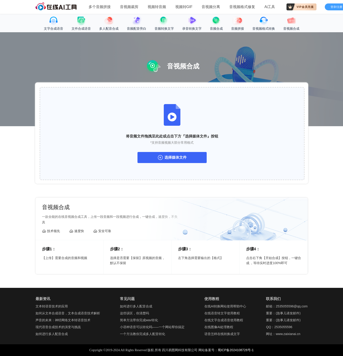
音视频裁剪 (129, 7)
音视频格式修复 (242, 7)
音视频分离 (211, 7)
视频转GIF (184, 7)
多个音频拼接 (100, 7)
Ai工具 (269, 7)
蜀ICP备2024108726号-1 (236, 350)
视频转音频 (157, 7)
